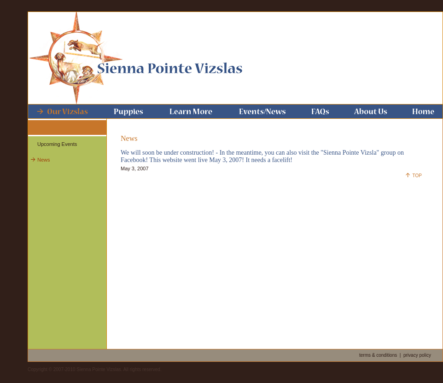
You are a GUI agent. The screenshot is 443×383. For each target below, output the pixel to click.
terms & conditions (378, 355)
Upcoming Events (57, 144)
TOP (417, 175)
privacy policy (417, 355)
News (43, 159)
